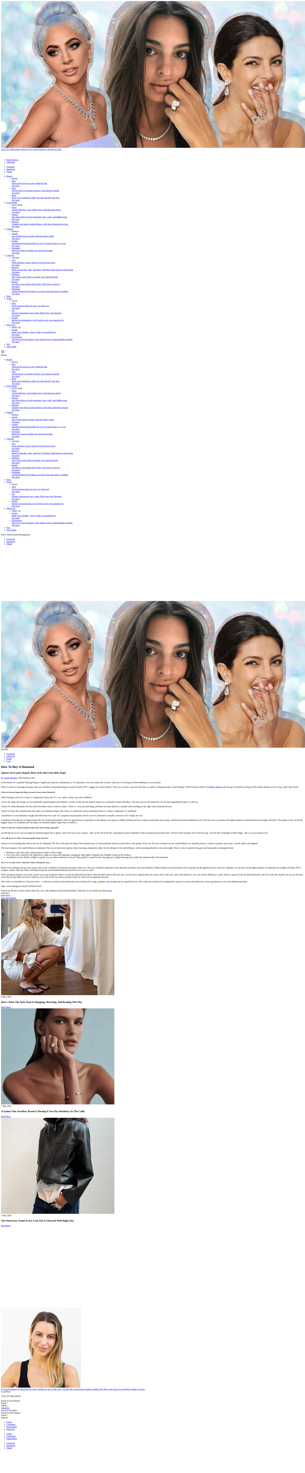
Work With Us (12, 160)
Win (8, 344)
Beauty (9, 176)
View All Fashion (8, 898)
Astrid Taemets (10, 778)
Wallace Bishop (215, 787)
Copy (8, 761)
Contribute (10, 1424)
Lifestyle (10, 255)
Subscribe (10, 162)
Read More (6, 1007)
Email (8, 759)
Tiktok (9, 171)
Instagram (10, 169)
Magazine (10, 1429)
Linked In (10, 756)
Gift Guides (11, 347)
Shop (8, 296)
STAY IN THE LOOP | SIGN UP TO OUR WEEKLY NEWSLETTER (31, 149)
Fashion (9, 229)
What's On (10, 325)
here (110, 891)
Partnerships (11, 1427)
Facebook (10, 167)
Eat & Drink (11, 202)
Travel (9, 298)
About (9, 1422)
